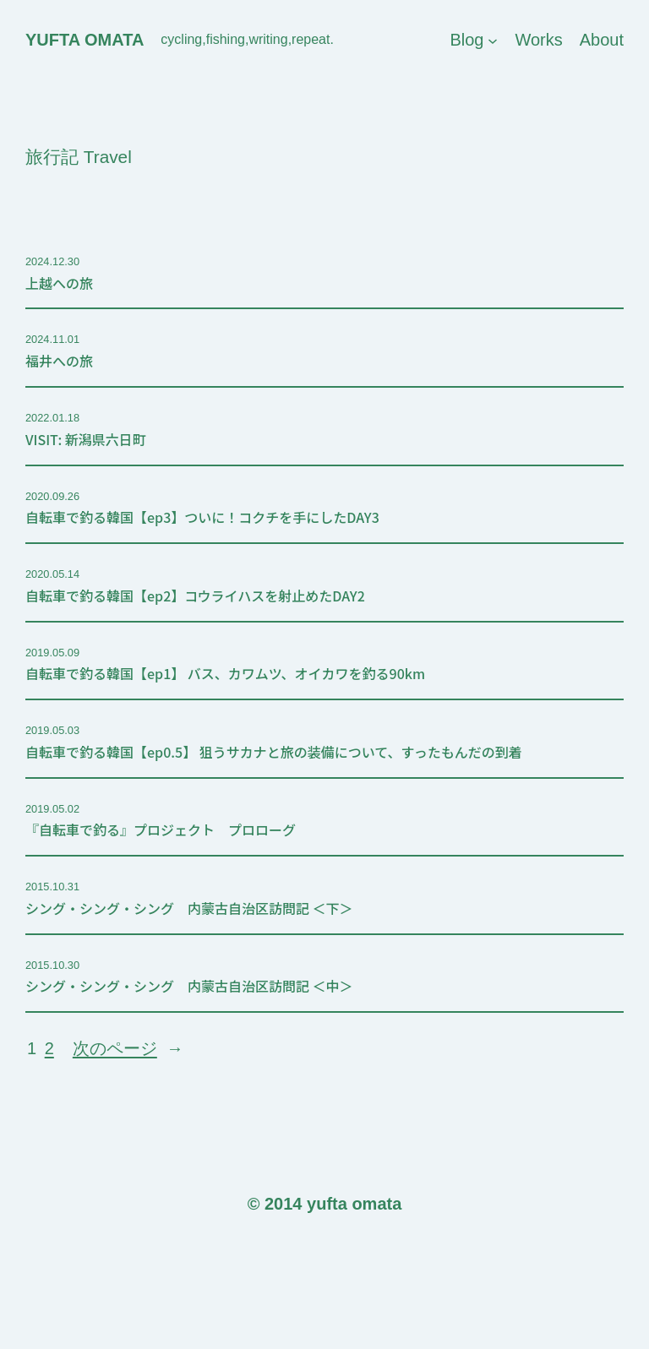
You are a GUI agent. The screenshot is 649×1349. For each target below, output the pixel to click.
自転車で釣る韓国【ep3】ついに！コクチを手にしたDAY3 (202, 517)
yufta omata (84, 39)
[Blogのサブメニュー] (493, 40)
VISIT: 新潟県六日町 (85, 440)
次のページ (128, 1048)
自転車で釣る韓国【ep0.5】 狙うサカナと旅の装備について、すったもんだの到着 (273, 752)
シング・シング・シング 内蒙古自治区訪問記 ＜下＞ (189, 908)
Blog (466, 39)
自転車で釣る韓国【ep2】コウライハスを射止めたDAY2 (195, 596)
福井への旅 (59, 361)
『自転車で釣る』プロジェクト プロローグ (160, 830)
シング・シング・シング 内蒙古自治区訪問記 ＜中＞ (189, 986)
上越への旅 (59, 283)
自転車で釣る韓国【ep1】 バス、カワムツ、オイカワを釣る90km (225, 674)
